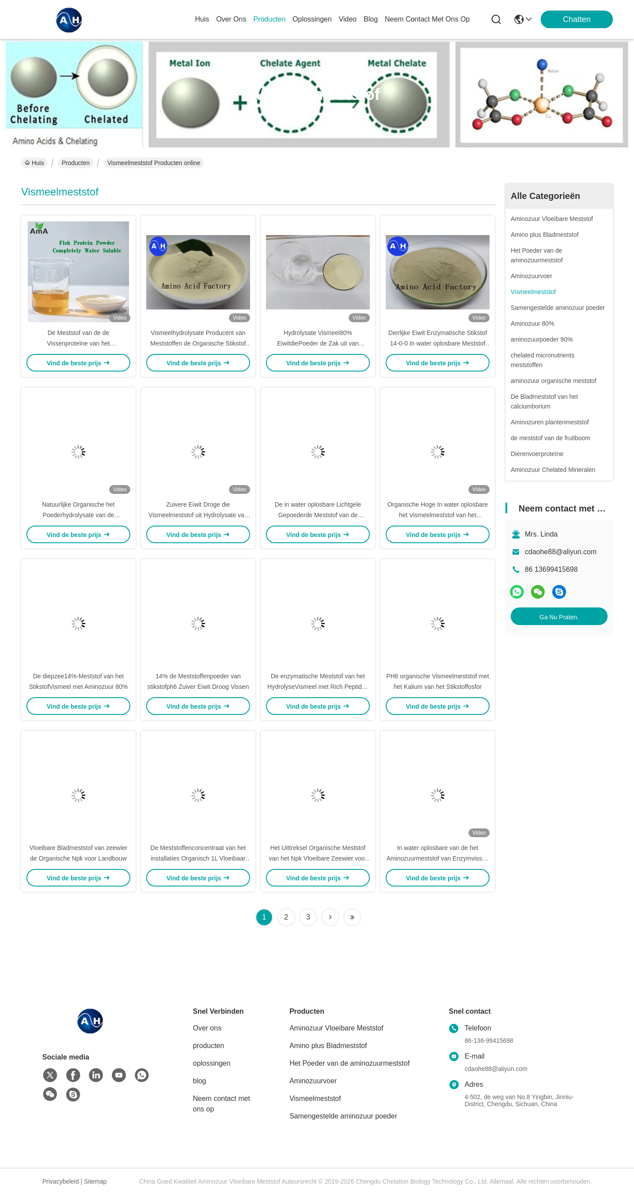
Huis (202, 19)
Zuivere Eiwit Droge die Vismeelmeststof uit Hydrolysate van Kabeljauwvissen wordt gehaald (197, 515)
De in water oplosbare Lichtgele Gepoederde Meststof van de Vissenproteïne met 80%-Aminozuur (318, 515)
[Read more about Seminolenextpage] (330, 917)
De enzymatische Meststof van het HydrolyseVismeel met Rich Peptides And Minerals (317, 687)
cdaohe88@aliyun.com (561, 552)
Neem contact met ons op (221, 1104)
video (348, 19)
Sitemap (95, 1181)
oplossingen (312, 19)
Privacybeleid (60, 1181)
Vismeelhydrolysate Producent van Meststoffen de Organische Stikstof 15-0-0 (198, 343)
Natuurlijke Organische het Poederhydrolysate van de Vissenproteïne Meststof (78, 515)
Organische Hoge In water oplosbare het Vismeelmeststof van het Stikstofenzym (437, 515)
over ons (231, 19)
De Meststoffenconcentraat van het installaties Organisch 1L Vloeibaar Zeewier (198, 858)
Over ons (207, 1028)
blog (371, 19)
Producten (76, 162)
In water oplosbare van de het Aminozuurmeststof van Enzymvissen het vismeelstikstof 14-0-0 (438, 858)
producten (269, 19)
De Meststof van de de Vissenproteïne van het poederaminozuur (78, 343)
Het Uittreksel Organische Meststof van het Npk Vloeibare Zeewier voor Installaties (318, 858)
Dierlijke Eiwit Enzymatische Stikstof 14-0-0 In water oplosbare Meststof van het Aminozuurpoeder (437, 343)
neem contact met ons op (427, 19)
